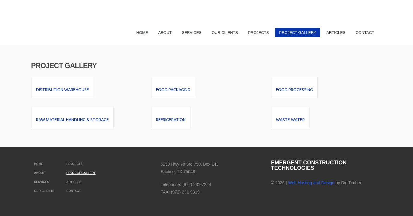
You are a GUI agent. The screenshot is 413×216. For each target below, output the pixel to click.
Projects (258, 32)
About (165, 32)
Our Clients (225, 32)
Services (192, 32)
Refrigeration (171, 121)
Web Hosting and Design (311, 185)
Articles (335, 32)
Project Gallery (297, 32)
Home (142, 32)
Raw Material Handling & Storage (72, 121)
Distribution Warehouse (62, 89)
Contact (365, 32)
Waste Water (290, 121)
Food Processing (294, 89)
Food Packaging (173, 89)
